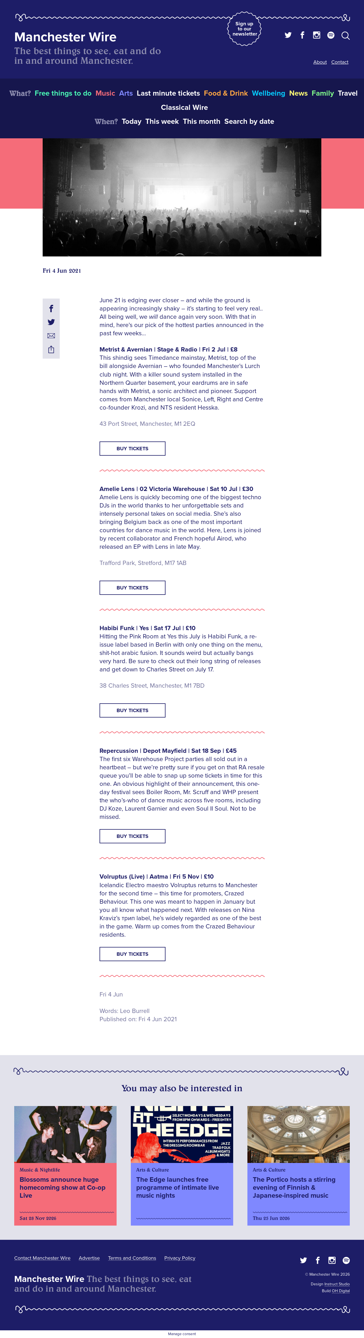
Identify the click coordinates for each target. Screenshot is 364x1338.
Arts (126, 93)
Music (105, 93)
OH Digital (341, 1290)
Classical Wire (184, 107)
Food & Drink (226, 93)
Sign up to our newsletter (245, 28)
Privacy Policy (179, 1258)
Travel (348, 93)
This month (201, 121)
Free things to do (63, 93)
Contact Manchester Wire (42, 1258)
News (298, 93)
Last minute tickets (168, 93)
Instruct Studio (337, 1284)
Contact (339, 62)
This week (162, 121)
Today (131, 121)
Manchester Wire (65, 37)
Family (323, 93)
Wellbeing (268, 93)
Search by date (249, 121)
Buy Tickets (132, 448)
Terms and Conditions (132, 1258)
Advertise (89, 1258)
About (320, 62)
